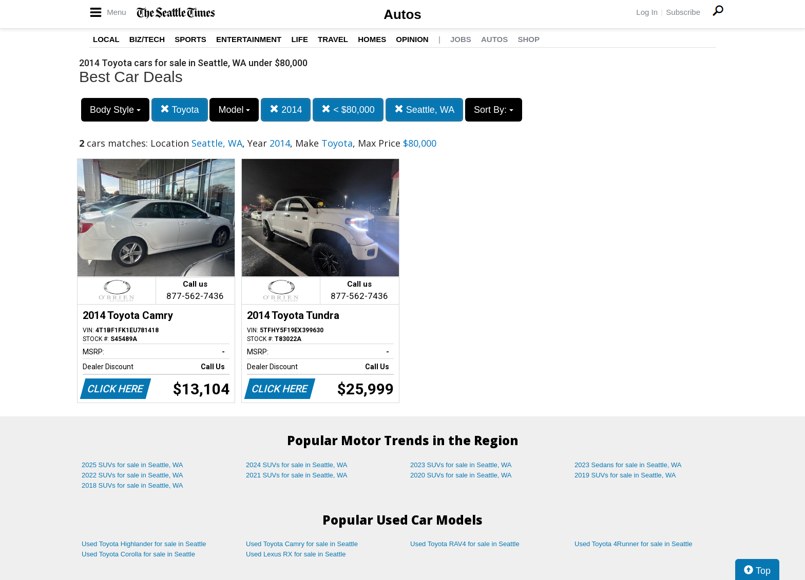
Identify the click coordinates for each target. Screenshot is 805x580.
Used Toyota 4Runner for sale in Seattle (633, 544)
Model (234, 110)
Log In (647, 12)
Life (299, 39)
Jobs (460, 39)
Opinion (412, 39)
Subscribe (683, 12)
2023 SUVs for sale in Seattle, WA (461, 465)
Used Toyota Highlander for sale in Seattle (144, 544)
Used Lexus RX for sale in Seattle (296, 554)
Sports (190, 39)
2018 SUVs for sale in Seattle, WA (132, 485)
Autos (402, 14)
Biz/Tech (147, 39)
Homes (372, 39)
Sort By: (493, 110)
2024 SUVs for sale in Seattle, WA (297, 465)
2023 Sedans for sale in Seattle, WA (627, 465)
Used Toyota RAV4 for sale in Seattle (465, 544)
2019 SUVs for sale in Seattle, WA (625, 475)
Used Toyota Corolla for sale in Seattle (138, 554)
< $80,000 (348, 109)
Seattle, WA (424, 109)
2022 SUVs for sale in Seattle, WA (132, 475)
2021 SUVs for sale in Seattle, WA (297, 475)
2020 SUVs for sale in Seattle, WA (461, 475)
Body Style (115, 110)
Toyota (179, 109)
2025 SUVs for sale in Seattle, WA (132, 465)
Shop (529, 39)
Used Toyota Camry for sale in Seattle (302, 544)
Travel (333, 39)
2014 (286, 109)
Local (106, 39)
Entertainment (248, 39)
